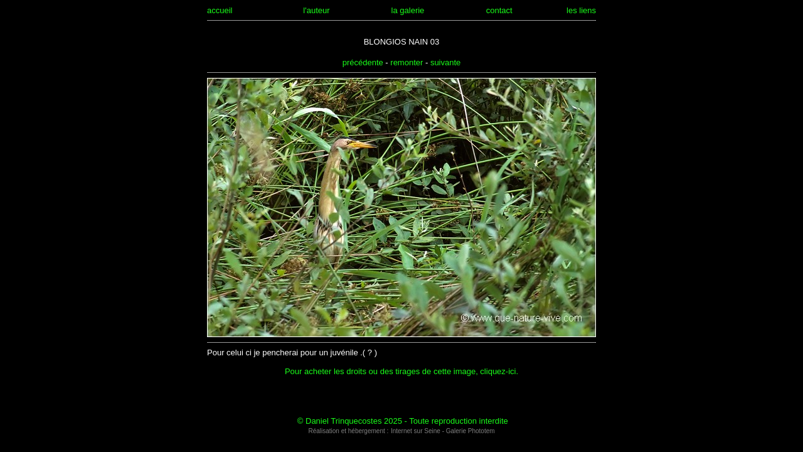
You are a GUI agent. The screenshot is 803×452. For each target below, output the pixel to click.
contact (499, 10)
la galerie (408, 10)
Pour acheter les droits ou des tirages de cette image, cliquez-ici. (401, 371)
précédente (363, 62)
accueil (219, 10)
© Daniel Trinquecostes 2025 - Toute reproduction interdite (402, 421)
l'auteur (316, 10)
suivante (445, 62)
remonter (406, 62)
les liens (581, 10)
